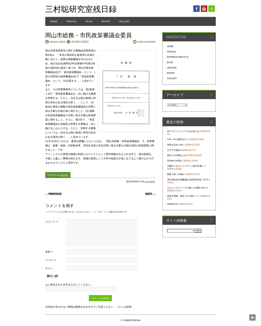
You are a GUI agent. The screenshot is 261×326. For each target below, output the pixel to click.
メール (51, 260)
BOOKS (105, 21)
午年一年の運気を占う (178, 139)
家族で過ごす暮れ (175, 174)
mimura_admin (57, 41)
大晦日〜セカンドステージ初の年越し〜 (186, 166)
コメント (52, 221)
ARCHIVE (64, 175)
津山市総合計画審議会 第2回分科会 (184, 179)
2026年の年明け (175, 160)
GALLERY (124, 21)
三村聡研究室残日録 (81, 8)
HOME (53, 21)
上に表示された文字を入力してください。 (69, 284)
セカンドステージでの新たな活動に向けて (187, 187)
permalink (150, 181)
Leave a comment (147, 41)
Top (252, 317)
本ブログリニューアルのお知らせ (183, 131)
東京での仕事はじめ (177, 155)
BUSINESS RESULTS (177, 57)
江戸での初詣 (173, 150)
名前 (49, 251)
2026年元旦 (172, 204)
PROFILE (72, 21)
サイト (49, 268)
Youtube (204, 8)
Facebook (196, 8)
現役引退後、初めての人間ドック (183, 196)
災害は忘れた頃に (175, 144)
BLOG (88, 21)
